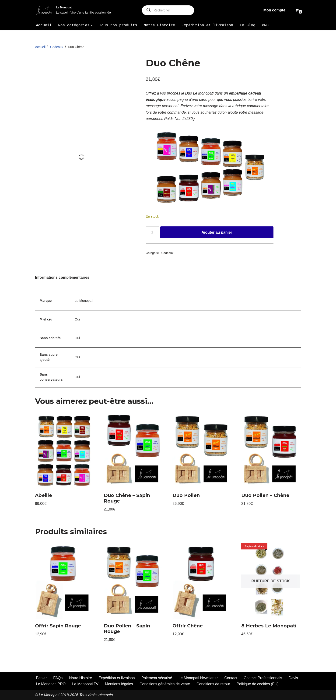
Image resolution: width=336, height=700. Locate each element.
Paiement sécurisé (156, 678)
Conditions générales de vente (165, 684)
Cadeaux (56, 47)
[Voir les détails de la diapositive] (211, 168)
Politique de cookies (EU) (258, 684)
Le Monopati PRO (51, 684)
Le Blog (247, 25)
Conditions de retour (213, 684)
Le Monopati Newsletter (198, 678)
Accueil (44, 25)
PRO (265, 25)
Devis (293, 678)
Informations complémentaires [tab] (62, 277)
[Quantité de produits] (152, 232)
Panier (41, 678)
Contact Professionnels (263, 678)
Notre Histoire (159, 25)
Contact (230, 678)
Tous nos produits (118, 25)
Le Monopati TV (85, 684)
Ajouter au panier (216, 232)
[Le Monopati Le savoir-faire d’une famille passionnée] (73, 10)
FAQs (58, 678)
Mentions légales (119, 684)
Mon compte (274, 10)
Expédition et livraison (207, 25)
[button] (92, 25)
